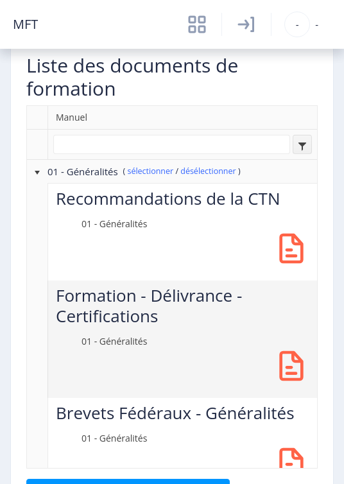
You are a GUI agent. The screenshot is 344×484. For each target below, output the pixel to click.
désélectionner (208, 171)
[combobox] (302, 144)
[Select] (302, 144)
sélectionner (150, 171)
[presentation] (41, 171)
